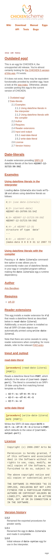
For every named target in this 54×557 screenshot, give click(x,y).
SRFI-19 (38, 160)
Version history (23, 145)
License (19, 142)
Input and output (23, 131)
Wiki (8, 25)
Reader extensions (25, 128)
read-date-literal (29, 135)
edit (12, 53)
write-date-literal (29, 138)
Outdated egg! (17, 97)
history (17, 53)
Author (18, 121)
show (7, 53)
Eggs (45, 25)
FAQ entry (38, 346)
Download (20, 25)
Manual (34, 25)
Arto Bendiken (12, 289)
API (17, 29)
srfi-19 (11, 302)
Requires (20, 125)
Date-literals (16, 101)
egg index (23, 85)
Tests (26, 29)
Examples (20, 104)
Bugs (36, 29)
